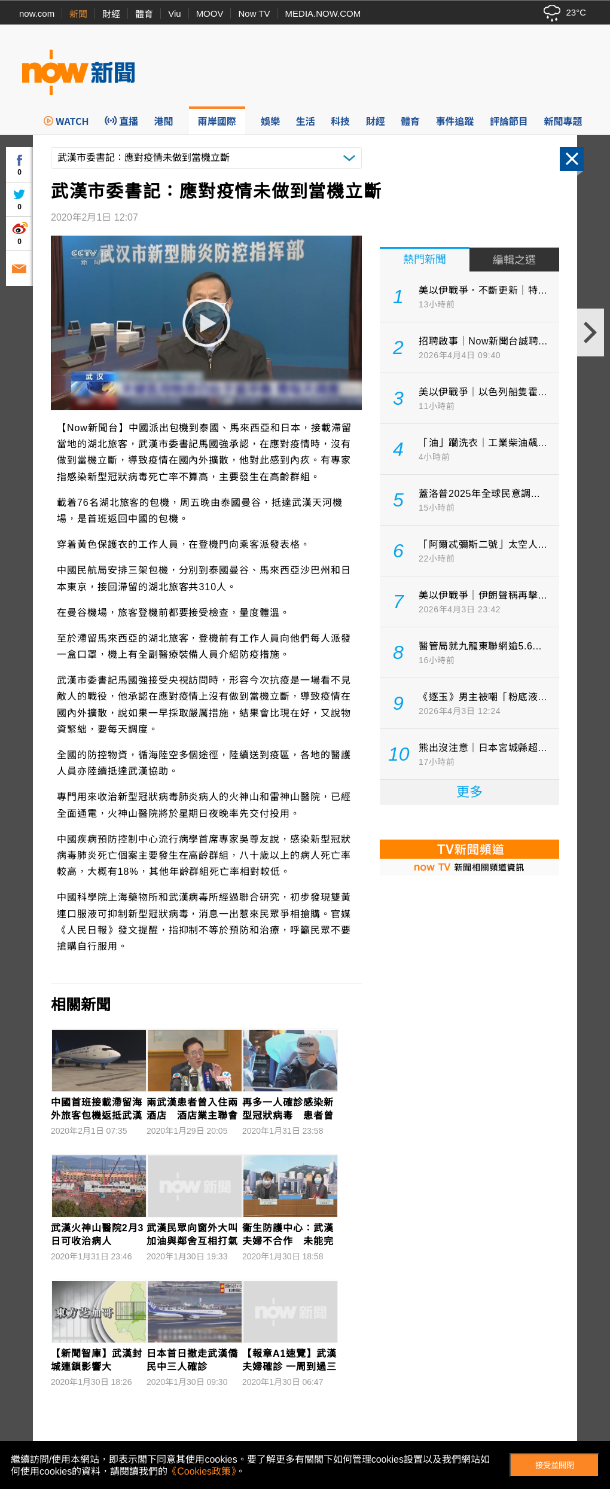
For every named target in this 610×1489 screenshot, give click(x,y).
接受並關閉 (554, 1465)
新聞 (78, 14)
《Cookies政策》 (201, 1471)
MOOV (210, 13)
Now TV (254, 13)
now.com (36, 13)
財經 (111, 14)
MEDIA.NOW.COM (323, 13)
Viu (174, 13)
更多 (469, 792)
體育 (144, 14)
